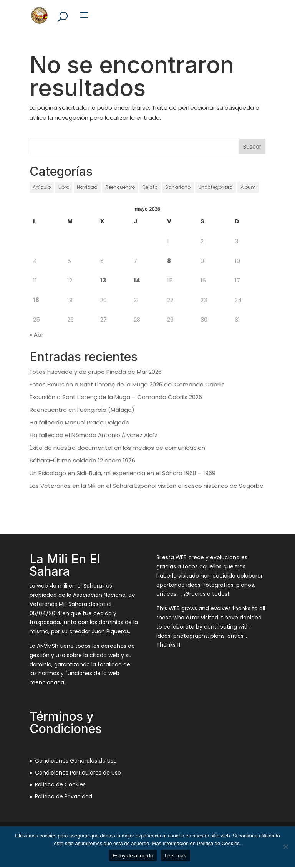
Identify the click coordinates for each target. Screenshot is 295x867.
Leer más (175, 856)
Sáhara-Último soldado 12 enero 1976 (82, 460)
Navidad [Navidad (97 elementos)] (87, 187)
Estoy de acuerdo (133, 856)
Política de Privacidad (63, 796)
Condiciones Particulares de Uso (78, 772)
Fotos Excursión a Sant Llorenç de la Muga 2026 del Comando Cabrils (127, 384)
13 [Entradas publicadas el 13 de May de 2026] (103, 280)
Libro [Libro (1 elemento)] (63, 187)
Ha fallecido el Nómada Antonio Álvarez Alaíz (93, 435)
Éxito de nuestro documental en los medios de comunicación (117, 448)
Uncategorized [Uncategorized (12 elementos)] (215, 187)
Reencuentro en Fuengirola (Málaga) (82, 410)
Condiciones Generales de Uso (76, 761)
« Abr (36, 334)
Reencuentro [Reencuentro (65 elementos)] (120, 187)
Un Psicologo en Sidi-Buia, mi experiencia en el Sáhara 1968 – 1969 (122, 473)
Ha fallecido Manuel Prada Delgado (79, 422)
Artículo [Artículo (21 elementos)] (42, 187)
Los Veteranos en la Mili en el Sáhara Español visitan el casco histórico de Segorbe (147, 486)
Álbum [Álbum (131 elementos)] (248, 187)
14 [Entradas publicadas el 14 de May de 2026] (137, 280)
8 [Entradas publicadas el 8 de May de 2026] (169, 261)
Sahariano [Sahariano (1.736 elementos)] (178, 187)
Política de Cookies (60, 784)
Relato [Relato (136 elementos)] (150, 187)
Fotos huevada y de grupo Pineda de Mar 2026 (96, 372)
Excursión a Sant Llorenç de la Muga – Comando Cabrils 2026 (116, 397)
